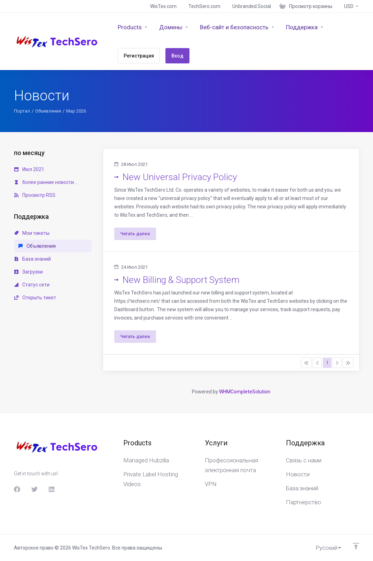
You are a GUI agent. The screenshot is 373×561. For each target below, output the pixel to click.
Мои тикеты (31, 233)
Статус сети (31, 284)
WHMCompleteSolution (244, 391)
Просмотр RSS (34, 195)
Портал (22, 111)
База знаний (32, 259)
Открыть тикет (35, 297)
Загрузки (28, 272)
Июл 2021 (29, 169)
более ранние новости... (45, 182)
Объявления (48, 111)
